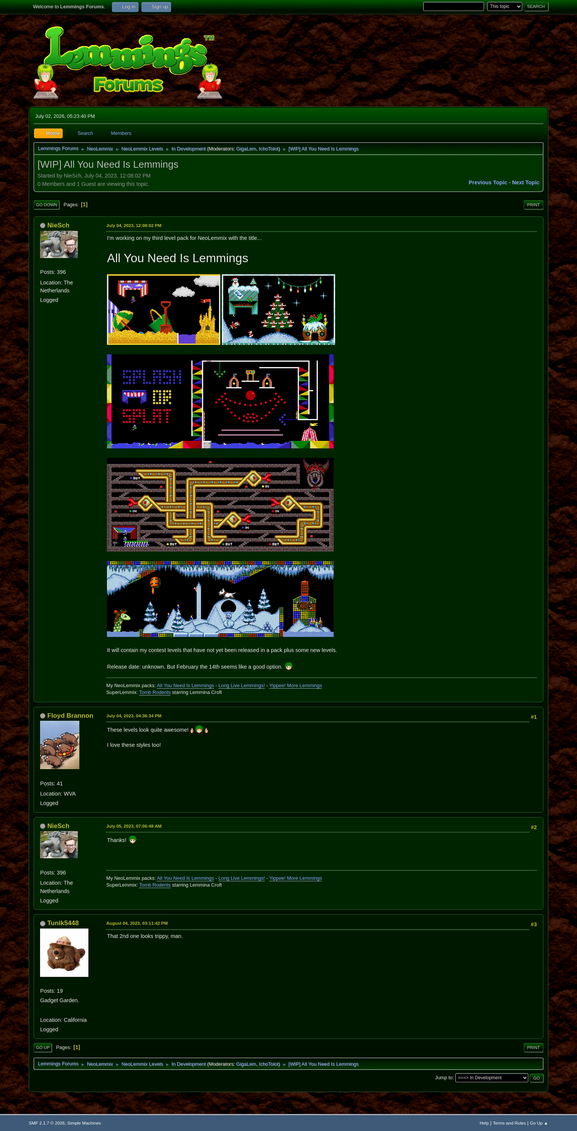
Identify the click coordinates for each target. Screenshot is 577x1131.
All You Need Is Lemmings (185, 685)
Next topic (526, 182)
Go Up (43, 1047)
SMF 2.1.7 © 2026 (47, 1122)
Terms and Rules (509, 1122)
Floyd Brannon (70, 715)
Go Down (46, 204)
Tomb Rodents (155, 692)
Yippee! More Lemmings (295, 685)
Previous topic (488, 182)
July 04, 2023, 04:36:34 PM (133, 715)
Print (533, 204)
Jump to (443, 1077)
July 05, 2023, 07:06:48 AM (133, 826)
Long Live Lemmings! (241, 685)
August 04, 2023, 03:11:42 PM (137, 923)
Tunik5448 (63, 923)
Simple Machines (84, 1122)
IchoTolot (268, 148)
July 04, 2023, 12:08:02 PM (133, 225)
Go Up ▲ (539, 1122)
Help (484, 1122)
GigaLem (246, 148)
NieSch (58, 225)
